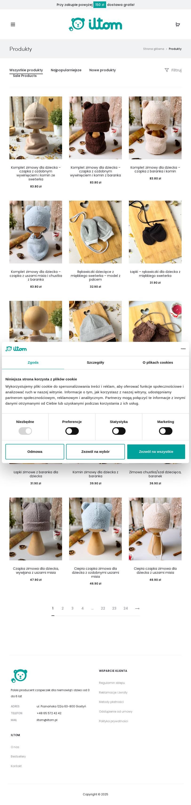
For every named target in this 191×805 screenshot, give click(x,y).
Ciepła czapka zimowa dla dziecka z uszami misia (155, 570)
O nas (15, 747)
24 (125, 608)
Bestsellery (18, 756)
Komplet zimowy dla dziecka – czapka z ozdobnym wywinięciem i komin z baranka (95, 171)
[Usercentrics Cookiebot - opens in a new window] (165, 348)
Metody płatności (111, 702)
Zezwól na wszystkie (156, 452)
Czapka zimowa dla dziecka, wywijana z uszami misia (36, 570)
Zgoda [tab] (33, 362)
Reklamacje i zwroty (113, 692)
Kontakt (16, 766)
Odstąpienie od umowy (115, 711)
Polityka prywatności (113, 721)
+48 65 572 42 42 (49, 713)
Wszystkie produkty (26, 70)
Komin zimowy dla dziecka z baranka (95, 474)
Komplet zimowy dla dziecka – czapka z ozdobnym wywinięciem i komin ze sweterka (36, 173)
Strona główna (153, 49)
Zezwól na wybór (95, 452)
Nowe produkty (102, 70)
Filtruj (173, 70)
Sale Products (25, 75)
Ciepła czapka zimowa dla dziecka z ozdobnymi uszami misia (95, 572)
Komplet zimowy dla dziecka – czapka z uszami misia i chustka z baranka (36, 275)
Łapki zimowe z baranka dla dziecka (36, 474)
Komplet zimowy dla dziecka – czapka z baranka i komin (155, 169)
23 (114, 608)
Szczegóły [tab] (95, 362)
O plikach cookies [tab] (158, 362)
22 (103, 608)
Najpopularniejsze (66, 70)
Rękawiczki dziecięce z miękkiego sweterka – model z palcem (95, 275)
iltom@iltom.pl (47, 720)
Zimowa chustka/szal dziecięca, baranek (155, 474)
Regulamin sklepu (112, 683)
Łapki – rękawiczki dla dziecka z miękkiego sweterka (155, 273)
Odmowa (35, 452)
